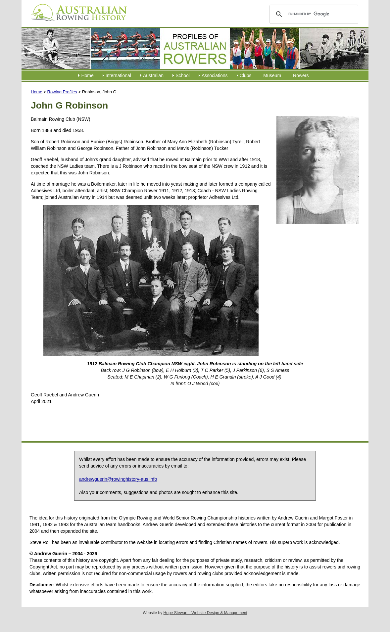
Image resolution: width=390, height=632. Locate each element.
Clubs (246, 75)
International (118, 75)
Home (87, 75)
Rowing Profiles (62, 91)
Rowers (301, 75)
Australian (153, 75)
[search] (312, 14)
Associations (215, 75)
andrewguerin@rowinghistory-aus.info (118, 479)
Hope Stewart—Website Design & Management (205, 612)
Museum (272, 75)
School (182, 75)
